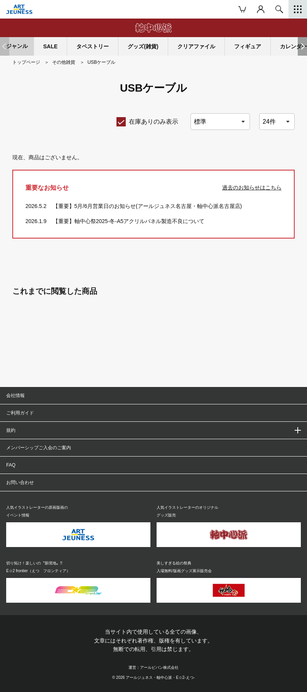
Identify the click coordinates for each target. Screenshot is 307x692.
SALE (50, 46)
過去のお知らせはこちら (252, 187)
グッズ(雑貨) (143, 46)
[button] (302, 46)
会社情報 (15, 395)
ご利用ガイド (20, 413)
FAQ (10, 465)
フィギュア (247, 46)
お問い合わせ (20, 482)
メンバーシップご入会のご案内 (38, 447)
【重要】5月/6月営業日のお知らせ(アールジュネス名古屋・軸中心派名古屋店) (147, 206)
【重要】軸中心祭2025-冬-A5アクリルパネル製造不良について (129, 221)
